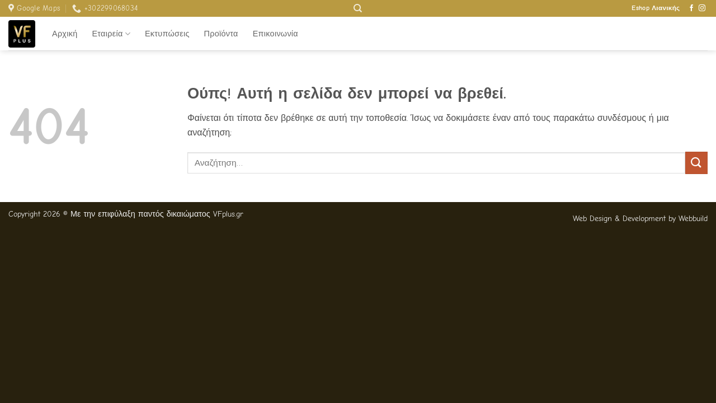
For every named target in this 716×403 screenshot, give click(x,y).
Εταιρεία (111, 34)
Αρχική (64, 34)
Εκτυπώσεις (167, 34)
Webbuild (693, 218)
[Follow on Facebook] (691, 8)
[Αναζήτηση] (358, 8)
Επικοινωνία (275, 34)
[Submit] (696, 163)
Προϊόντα (221, 34)
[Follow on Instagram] (702, 8)
